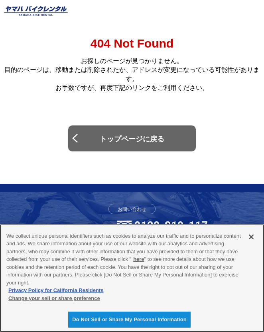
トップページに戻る (132, 139)
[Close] (251, 237)
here (138, 259)
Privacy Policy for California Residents (55, 290)
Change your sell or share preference (54, 298)
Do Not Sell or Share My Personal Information (129, 319)
